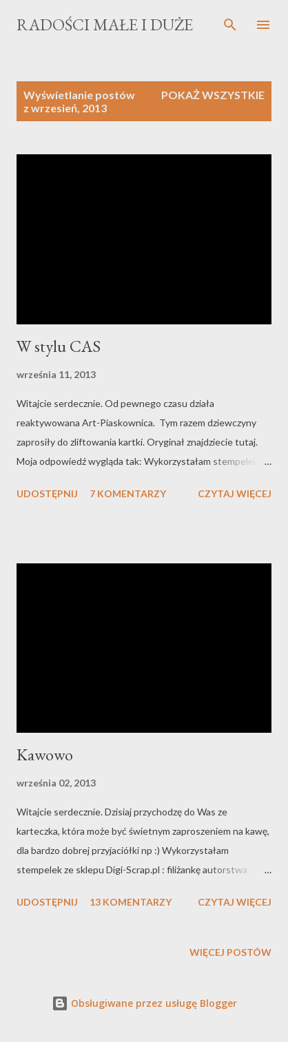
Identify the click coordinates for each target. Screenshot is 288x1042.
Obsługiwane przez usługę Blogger (144, 1003)
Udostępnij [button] (47, 493)
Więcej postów (230, 952)
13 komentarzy (131, 902)
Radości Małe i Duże (105, 24)
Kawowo (45, 754)
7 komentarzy (128, 493)
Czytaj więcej (234, 493)
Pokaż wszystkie (213, 94)
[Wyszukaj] (230, 25)
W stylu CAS (59, 346)
